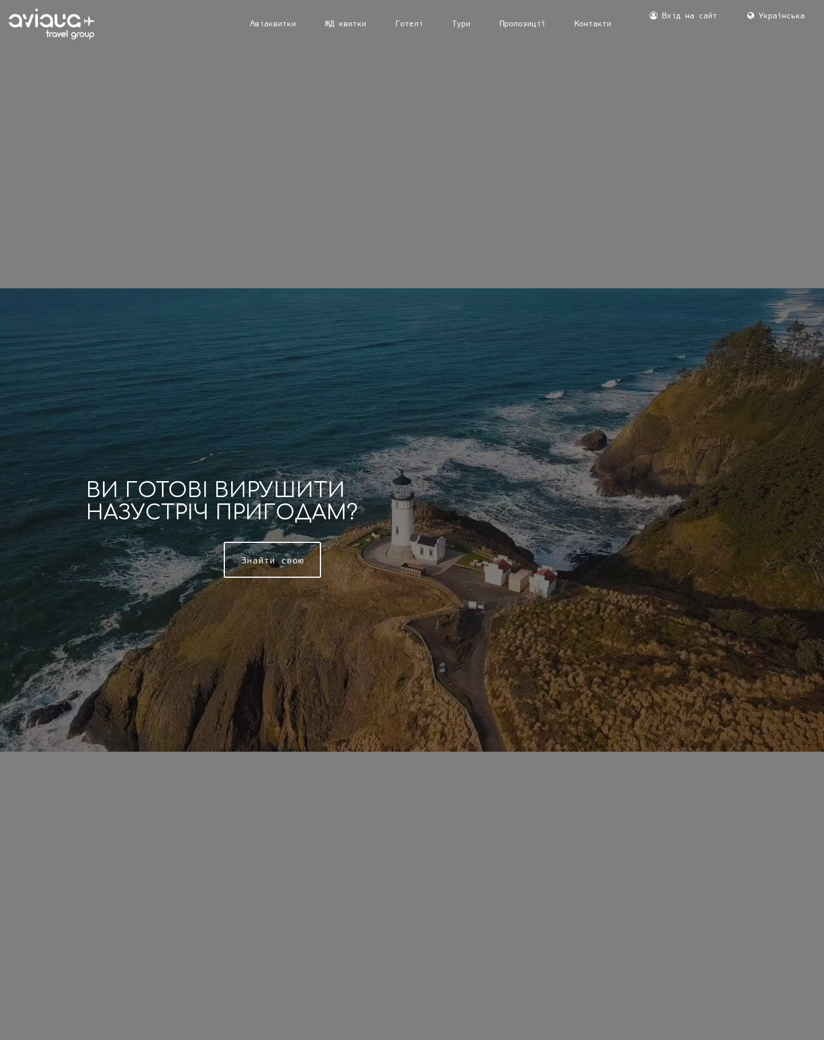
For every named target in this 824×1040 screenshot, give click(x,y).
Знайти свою (272, 559)
